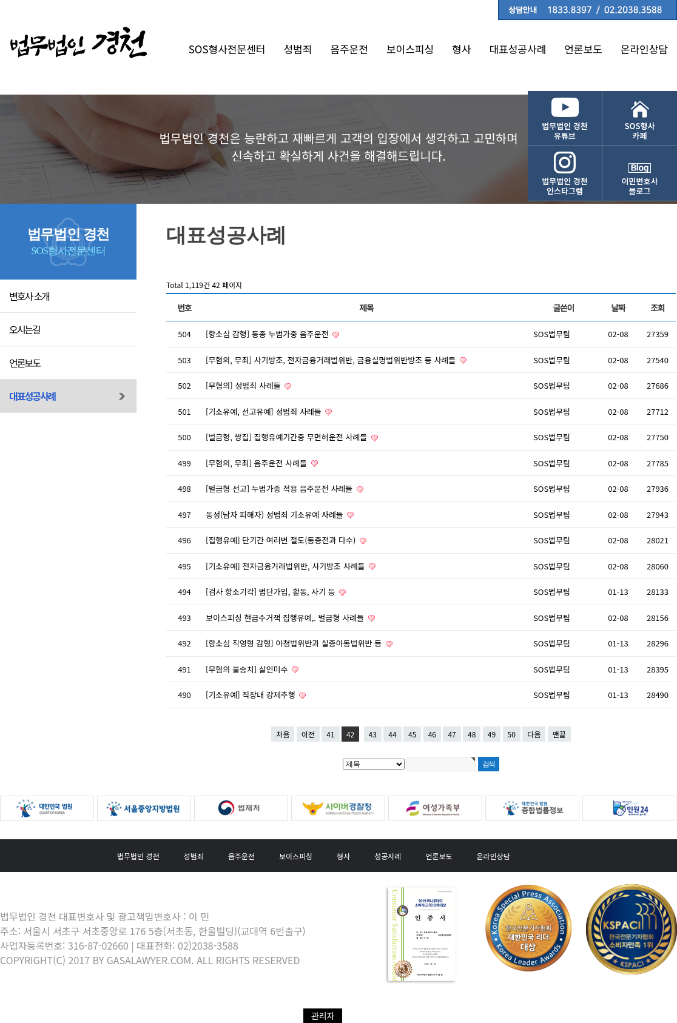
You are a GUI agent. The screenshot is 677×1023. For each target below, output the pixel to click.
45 (412, 734)
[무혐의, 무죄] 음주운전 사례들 (257, 463)
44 (392, 734)
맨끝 (559, 734)
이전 (308, 734)
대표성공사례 (517, 48)
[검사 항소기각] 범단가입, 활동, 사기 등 (271, 591)
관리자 (323, 1016)
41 (330, 734)
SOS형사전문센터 (227, 48)
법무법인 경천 (138, 856)
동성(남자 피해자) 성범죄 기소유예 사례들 (275, 514)
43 (373, 734)
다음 (534, 734)
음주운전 (349, 48)
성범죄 (297, 48)
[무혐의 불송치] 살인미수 (248, 669)
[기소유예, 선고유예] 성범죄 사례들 (264, 411)
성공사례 (387, 856)
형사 (461, 48)
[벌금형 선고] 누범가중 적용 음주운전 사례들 (280, 488)
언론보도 (583, 48)
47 (452, 734)
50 (512, 734)
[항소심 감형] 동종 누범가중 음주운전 (268, 334)
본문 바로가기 (0, 0)
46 (432, 734)
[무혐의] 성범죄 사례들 (244, 385)
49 (492, 734)
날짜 (618, 307)
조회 (658, 307)
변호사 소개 (29, 296)
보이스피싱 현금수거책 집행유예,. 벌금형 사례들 (286, 617)
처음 (282, 734)
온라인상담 (644, 48)
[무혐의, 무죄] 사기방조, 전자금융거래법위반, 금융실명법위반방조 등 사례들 (332, 360)
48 (472, 734)
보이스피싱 (410, 48)
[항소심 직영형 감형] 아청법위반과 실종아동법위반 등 (295, 643)
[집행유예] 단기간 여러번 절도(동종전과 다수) (282, 540)
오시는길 (24, 329)
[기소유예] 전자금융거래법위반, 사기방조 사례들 (286, 566)
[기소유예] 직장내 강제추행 (251, 694)
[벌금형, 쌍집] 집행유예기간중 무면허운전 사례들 (287, 437)
